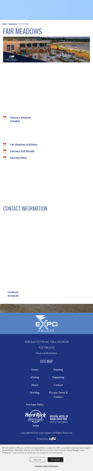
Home (4, 24)
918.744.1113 (47, 347)
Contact (58, 384)
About (34, 384)
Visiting (35, 377)
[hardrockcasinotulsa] (46, 418)
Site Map (35, 392)
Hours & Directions (46, 353)
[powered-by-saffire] (52, 438)
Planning (58, 369)
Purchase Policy (34, 404)
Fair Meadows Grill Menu (23, 144)
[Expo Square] (46, 323)
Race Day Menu (18, 157)
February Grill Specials (22, 150)
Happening (12, 24)
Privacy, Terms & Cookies (58, 395)
